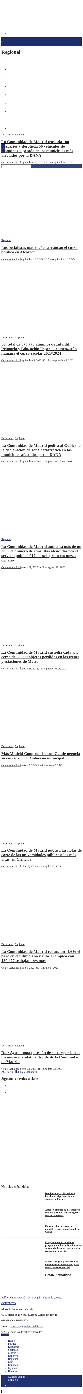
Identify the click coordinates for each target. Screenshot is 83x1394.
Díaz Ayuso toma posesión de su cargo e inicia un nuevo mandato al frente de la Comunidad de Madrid (40, 1057)
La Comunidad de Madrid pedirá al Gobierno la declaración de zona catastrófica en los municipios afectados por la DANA (41, 450)
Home (11, 1340)
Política (12, 1343)
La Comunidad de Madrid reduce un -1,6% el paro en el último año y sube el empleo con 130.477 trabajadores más (40, 956)
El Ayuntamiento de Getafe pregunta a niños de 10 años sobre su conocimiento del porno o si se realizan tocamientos (63, 1246)
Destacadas (7, 134)
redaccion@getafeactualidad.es (26, 1326)
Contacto (13, 1379)
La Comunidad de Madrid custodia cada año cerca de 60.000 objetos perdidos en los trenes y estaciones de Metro (40, 657)
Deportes (13, 1355)
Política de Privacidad (13, 1297)
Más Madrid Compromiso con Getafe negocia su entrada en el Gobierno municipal (40, 755)
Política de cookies (52, 1297)
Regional (20, 134)
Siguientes (31, 1071)
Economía (13, 1346)
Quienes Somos (16, 1376)
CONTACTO (8, 1303)
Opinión (12, 1368)
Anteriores (7, 1071)
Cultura (12, 1352)
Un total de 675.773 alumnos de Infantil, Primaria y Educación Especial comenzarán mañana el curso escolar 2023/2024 (39, 348)
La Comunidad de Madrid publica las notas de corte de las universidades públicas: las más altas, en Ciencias (41, 855)
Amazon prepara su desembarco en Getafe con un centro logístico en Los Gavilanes (62, 1212)
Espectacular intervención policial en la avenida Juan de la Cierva (62, 1229)
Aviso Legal (33, 1297)
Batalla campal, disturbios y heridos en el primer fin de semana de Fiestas (60, 1196)
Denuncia (13, 1365)
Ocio (10, 1361)
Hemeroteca (13, 137)
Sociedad (13, 1349)
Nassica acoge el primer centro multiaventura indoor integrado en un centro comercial (62, 1264)
